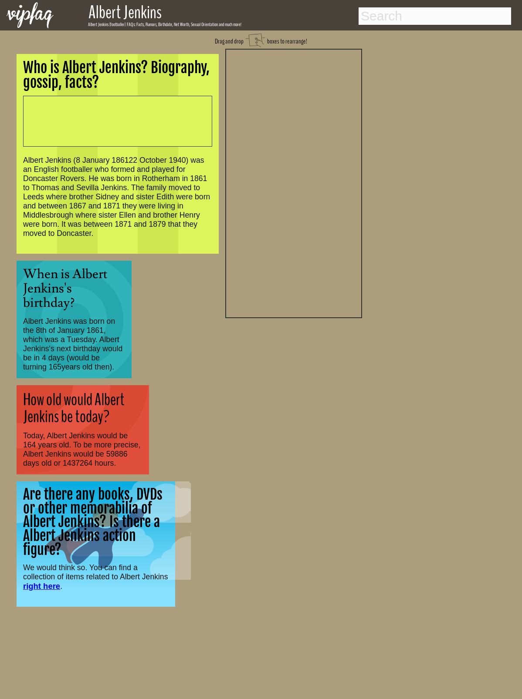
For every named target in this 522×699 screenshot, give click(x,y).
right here (41, 586)
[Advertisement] (293, 182)
